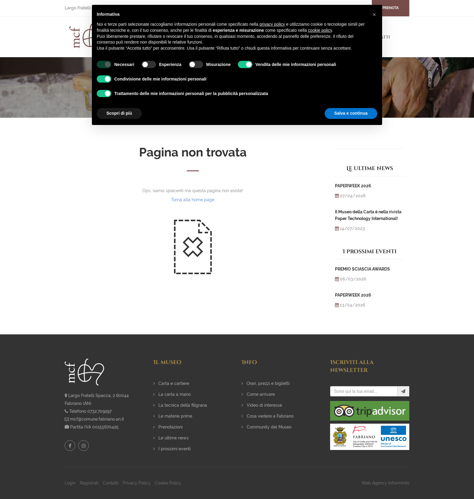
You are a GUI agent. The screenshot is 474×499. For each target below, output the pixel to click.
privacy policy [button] (272, 24)
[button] (374, 14)
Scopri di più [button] (119, 113)
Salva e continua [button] (351, 113)
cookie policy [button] (320, 30)
